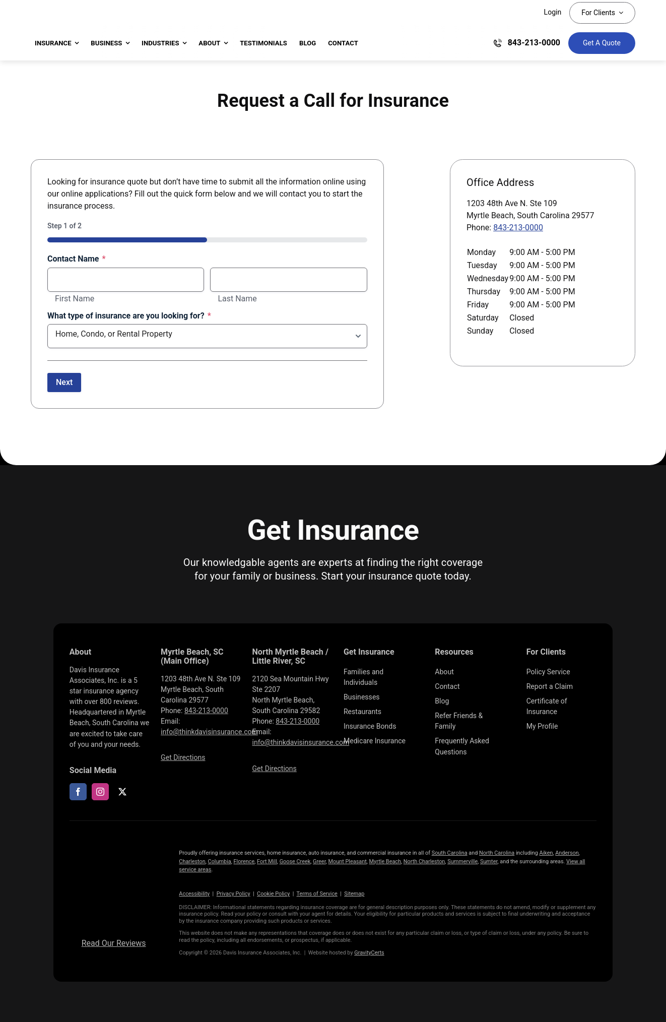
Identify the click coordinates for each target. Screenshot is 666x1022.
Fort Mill (267, 861)
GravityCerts (369, 952)
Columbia (219, 861)
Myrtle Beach (385, 861)
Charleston (192, 861)
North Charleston (424, 861)
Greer (319, 861)
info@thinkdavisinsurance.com (209, 732)
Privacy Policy (233, 893)
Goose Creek (295, 861)
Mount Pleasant (347, 861)
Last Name (237, 298)
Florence (244, 861)
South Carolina (450, 853)
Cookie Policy (273, 893)
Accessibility (194, 893)
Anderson (567, 853)
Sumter (488, 861)
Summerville (462, 861)
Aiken (546, 853)
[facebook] (78, 791)
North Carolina (496, 853)
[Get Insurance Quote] (601, 43)
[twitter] (122, 791)
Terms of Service (317, 893)
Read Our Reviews (114, 943)
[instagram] (100, 791)
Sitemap (354, 893)
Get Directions (183, 757)
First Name (74, 298)
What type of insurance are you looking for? (129, 316)
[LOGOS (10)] (114, 845)
